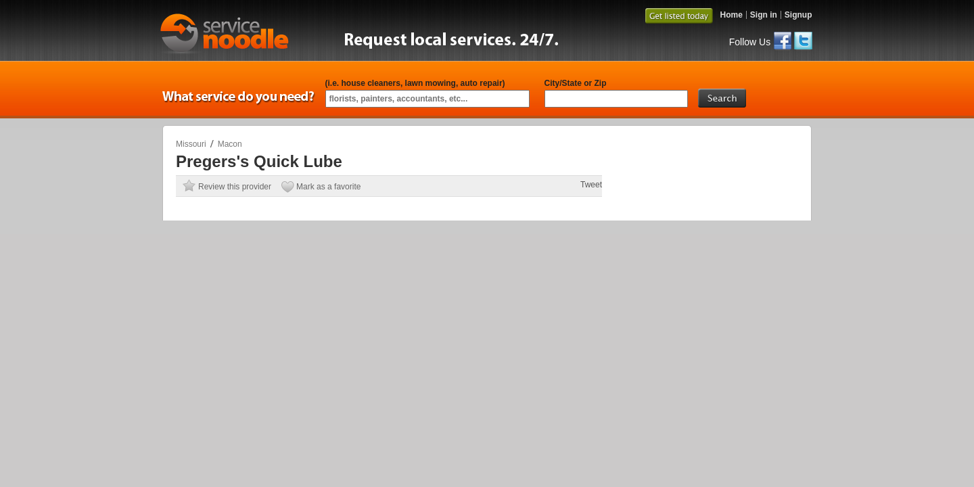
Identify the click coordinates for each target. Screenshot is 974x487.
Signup (798, 15)
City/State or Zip (575, 83)
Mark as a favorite (328, 186)
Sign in (763, 15)
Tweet (591, 184)
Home (731, 15)
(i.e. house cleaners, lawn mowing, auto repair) (415, 83)
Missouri (191, 144)
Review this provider (234, 186)
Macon (230, 144)
